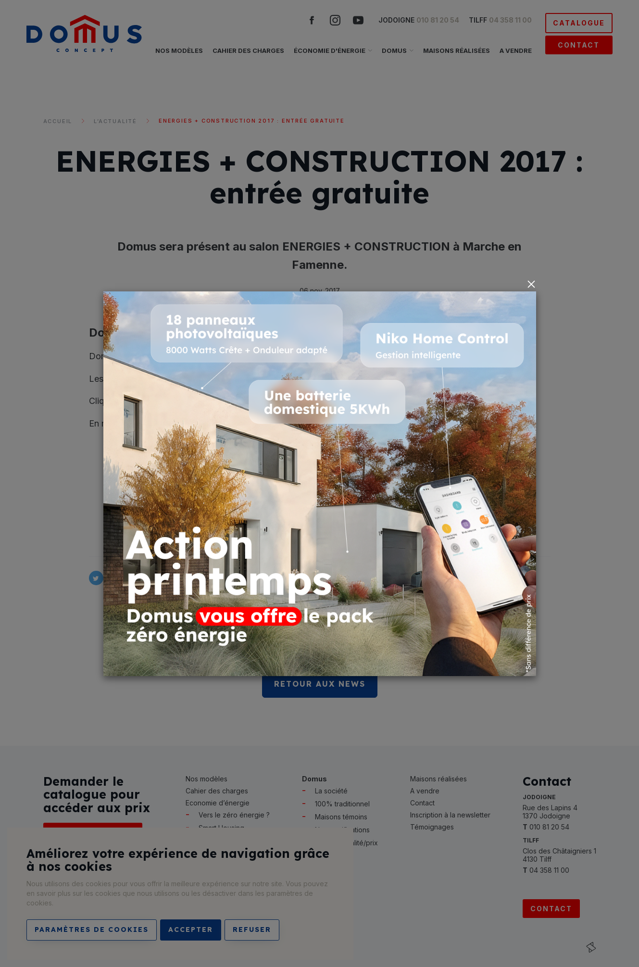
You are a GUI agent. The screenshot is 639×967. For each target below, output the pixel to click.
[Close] (531, 284)
